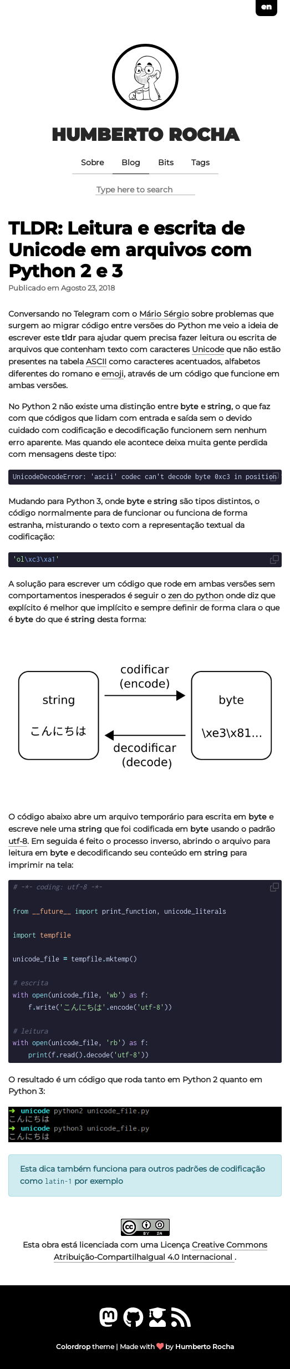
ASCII (96, 362)
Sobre (92, 162)
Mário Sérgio (164, 314)
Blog (130, 162)
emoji (112, 374)
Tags (200, 162)
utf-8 (17, 841)
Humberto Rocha (145, 134)
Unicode (208, 349)
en (266, 7)
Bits (166, 162)
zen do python (195, 595)
